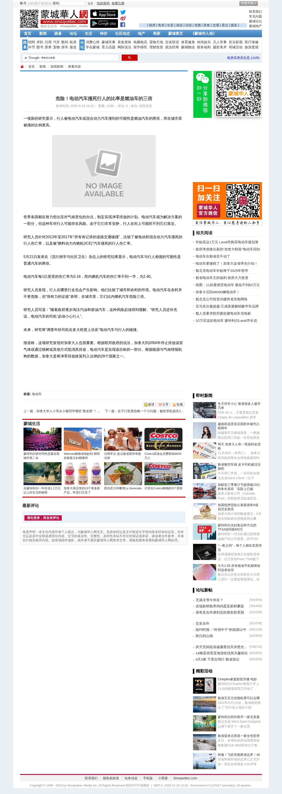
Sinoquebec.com (185, 778)
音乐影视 (236, 42)
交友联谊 (172, 42)
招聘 (31, 42)
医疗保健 (251, 42)
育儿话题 (108, 47)
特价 (103, 33)
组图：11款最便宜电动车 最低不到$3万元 (228, 285)
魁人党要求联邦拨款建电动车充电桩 (223, 313)
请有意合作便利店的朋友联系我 (220, 612)
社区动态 (122, 33)
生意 (170, 25)
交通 (216, 25)
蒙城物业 (188, 47)
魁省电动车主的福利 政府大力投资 (222, 278)
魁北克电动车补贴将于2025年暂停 (222, 270)
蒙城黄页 (175, 33)
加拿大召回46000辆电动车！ (218, 292)
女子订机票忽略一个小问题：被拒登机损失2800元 (153, 411)
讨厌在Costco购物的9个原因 (163, 488)
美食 (206, 25)
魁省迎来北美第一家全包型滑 (239, 736)
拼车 (64, 47)
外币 (31, 47)
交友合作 (202, 623)
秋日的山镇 (204, 636)
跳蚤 (58, 33)
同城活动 (236, 47)
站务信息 (131, 778)
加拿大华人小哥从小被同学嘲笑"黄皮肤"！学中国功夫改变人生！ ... (84, 411)
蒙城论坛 (255, 21)
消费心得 (93, 42)
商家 (156, 33)
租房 (152, 25)
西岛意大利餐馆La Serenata (122, 488)
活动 (188, 25)
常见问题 (255, 16)
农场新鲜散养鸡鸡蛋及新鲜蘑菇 (220, 606)
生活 (88, 33)
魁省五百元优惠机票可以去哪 (239, 698)
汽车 (56, 42)
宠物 (56, 47)
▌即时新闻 (202, 395)
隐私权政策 (111, 778)
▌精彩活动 (202, 671)
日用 (48, 42)
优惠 (197, 25)
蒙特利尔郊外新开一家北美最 (239, 717)
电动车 (37, 394)
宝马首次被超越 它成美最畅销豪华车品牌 (227, 306)
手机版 (148, 778)
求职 (39, 42)
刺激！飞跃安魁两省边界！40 (239, 754)
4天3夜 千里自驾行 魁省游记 (217, 659)
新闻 (43, 33)
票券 (48, 47)
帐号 (23, 3)
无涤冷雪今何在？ (209, 600)
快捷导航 (247, 3)
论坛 (73, 33)
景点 (225, 25)
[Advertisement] (193, 16)
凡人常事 (220, 42)
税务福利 (204, 47)
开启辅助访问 (261, 3)
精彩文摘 (255, 629)
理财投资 (156, 47)
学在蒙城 (93, 47)
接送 (234, 25)
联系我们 (255, 11)
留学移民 (140, 47)
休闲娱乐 (204, 42)
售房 (161, 25)
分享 (165, 404)
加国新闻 (56, 66)
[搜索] (70, 58)
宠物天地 (156, 42)
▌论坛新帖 (202, 590)
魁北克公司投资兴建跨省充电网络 (221, 299)
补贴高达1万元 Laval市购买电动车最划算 (227, 242)
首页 (27, 33)
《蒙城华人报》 (204, 33)
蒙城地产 (255, 26)
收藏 (179, 404)
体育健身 (188, 42)
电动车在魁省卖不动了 (213, 256)
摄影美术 (220, 47)
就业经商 (172, 47)
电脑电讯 (140, 42)
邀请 (151, 404)
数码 (64, 42)
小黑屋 (163, 778)
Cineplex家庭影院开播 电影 (237, 679)
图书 (39, 47)
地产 (141, 33)
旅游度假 (251, 47)
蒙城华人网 (22, 66)
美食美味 (124, 42)
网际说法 (124, 47)
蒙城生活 (32, 423)
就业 (179, 25)
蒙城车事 (108, 42)
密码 (56, 3)
